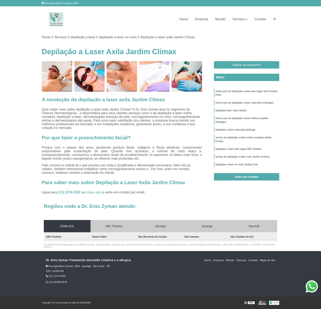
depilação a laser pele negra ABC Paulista (238, 149)
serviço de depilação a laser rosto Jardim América (242, 156)
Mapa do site (267, 260)
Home (183, 19)
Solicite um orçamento (246, 65)
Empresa (201, 19)
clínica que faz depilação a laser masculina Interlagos (244, 102)
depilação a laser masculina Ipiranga (235, 129)
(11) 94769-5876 (56, 282)
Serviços (239, 19)
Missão (220, 19)
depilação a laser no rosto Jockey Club (236, 164)
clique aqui (94, 192)
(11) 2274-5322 (69, 192)
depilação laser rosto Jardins (231, 110)
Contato (260, 19)
